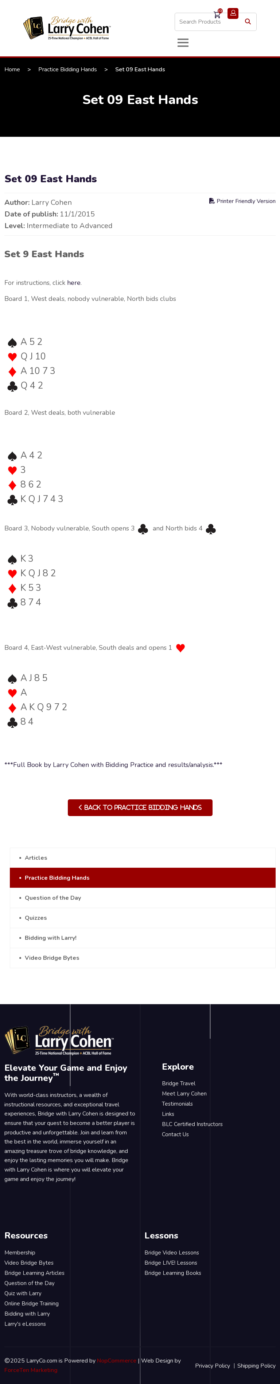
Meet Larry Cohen (184, 1093)
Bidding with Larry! (51, 938)
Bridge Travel (178, 1083)
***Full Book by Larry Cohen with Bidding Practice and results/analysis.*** (113, 764)
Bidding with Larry (27, 1313)
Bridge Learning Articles (34, 1273)
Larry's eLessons (25, 1324)
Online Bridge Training (31, 1303)
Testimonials (177, 1103)
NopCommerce (116, 1361)
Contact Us (175, 1134)
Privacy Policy (212, 1366)
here (74, 282)
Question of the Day (53, 898)
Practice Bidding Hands (67, 69)
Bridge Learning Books (172, 1273)
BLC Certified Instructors (192, 1124)
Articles (36, 858)
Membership (19, 1252)
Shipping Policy (256, 1366)
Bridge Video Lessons (171, 1252)
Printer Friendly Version (242, 201)
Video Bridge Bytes (52, 958)
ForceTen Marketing (31, 1370)
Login (233, 13)
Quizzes (36, 918)
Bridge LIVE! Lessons (170, 1262)
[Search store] (216, 22)
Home (12, 69)
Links (168, 1114)
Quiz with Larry (23, 1293)
